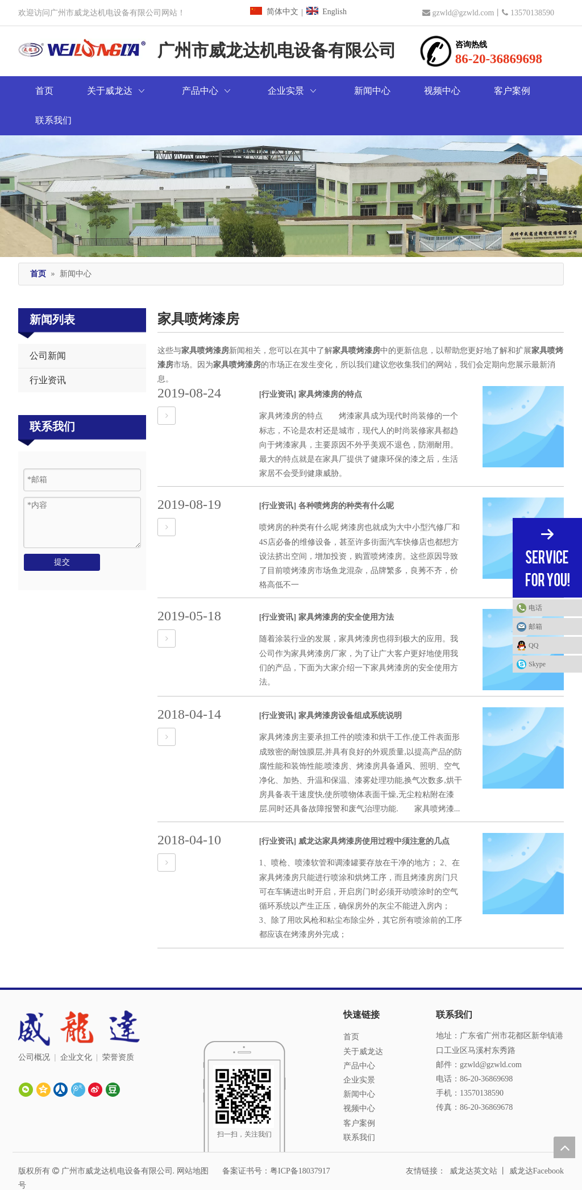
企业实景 (359, 1050)
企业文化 (76, 1027)
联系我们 (359, 1108)
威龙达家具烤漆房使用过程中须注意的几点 (374, 811)
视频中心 (359, 1079)
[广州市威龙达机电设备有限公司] (291, 166)
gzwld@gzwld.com (463, 13)
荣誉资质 (118, 1027)
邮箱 (535, 627)
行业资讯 (48, 350)
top (564, 1147)
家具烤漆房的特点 (330, 364)
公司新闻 (48, 326)
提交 (62, 532)
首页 (351, 1007)
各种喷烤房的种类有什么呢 (346, 476)
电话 (552, 608)
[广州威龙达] (244, 1043)
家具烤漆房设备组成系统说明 (350, 686)
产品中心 (359, 1036)
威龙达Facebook (536, 1141)
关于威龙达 (363, 1022)
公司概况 (34, 1027)
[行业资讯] (277, 364)
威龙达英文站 (473, 1141)
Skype (537, 664)
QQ (533, 645)
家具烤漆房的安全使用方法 (346, 587)
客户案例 (359, 1093)
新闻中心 (359, 1064)
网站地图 (193, 1141)
